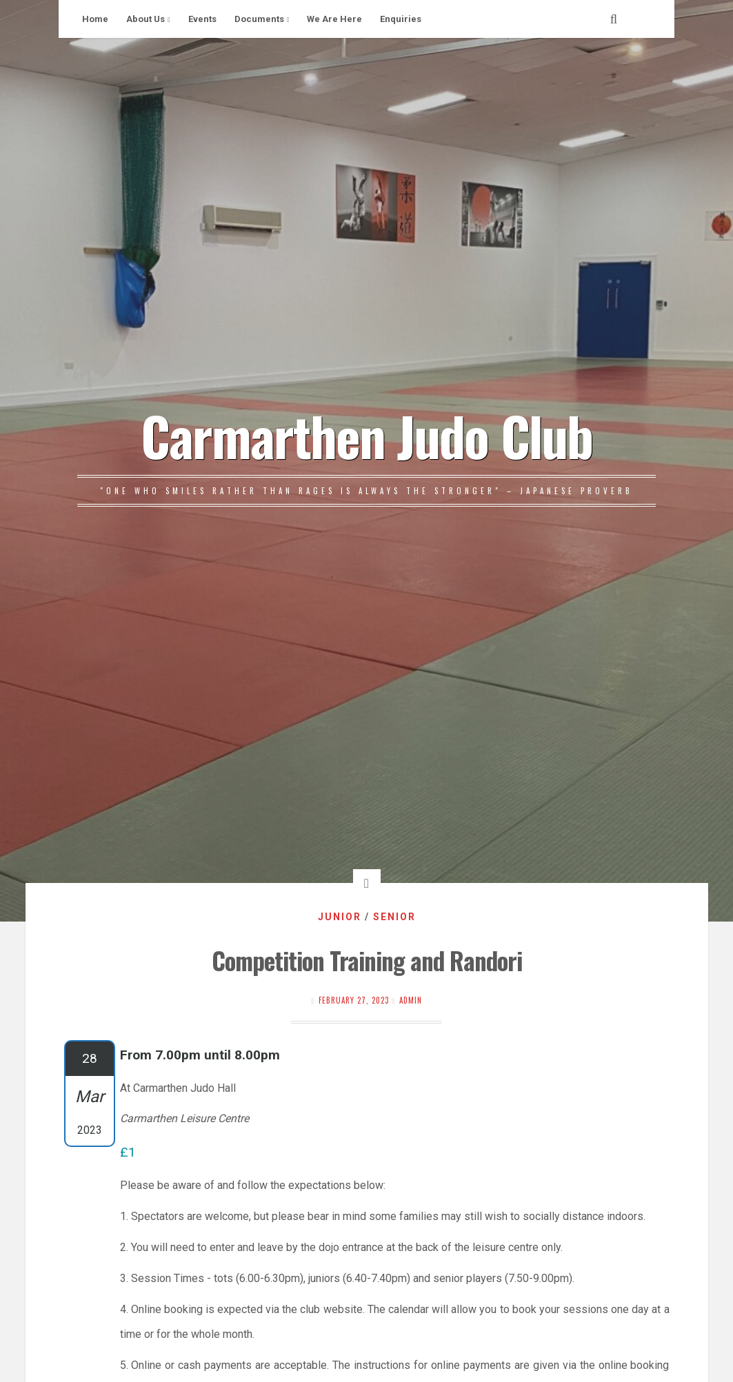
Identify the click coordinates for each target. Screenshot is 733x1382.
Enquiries (400, 19)
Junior (339, 916)
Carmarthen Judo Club (366, 435)
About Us (145, 19)
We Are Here (334, 19)
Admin (410, 1000)
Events (202, 19)
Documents (259, 19)
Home (95, 19)
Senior (394, 916)
